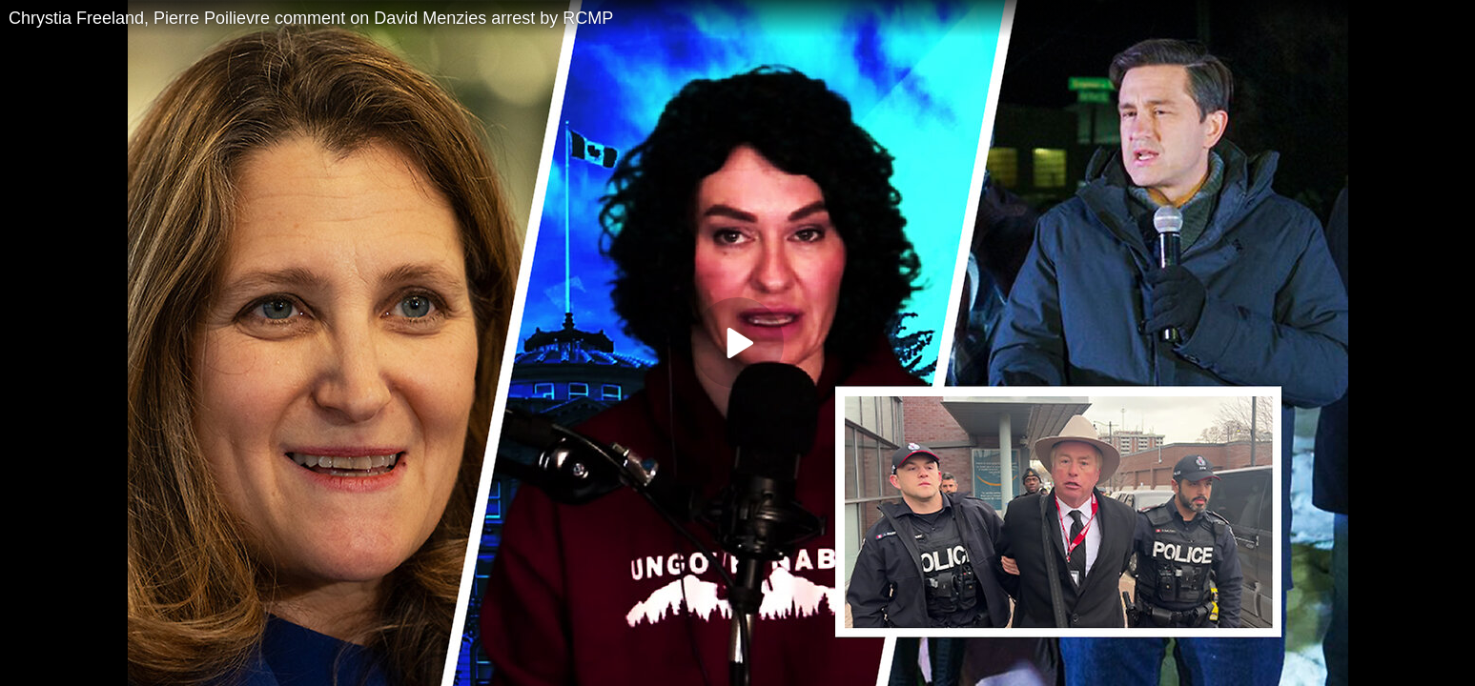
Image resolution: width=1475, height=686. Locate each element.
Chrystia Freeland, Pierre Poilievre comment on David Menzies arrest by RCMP (311, 18)
